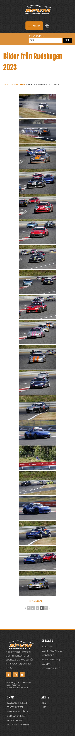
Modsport (47, 655)
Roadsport (48, 646)
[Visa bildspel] (37, 601)
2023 (43, 707)
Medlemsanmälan (17, 711)
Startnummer (15, 707)
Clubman (46, 663)
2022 (43, 702)
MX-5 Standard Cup (52, 650)
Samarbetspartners (19, 724)
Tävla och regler (17, 702)
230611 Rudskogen (14, 84)
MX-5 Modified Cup (52, 668)
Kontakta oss (15, 720)
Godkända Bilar (16, 715)
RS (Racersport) (50, 659)
